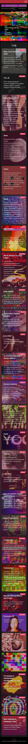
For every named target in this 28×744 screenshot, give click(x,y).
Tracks (23, 96)
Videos (23, 334)
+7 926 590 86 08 (22, 8)
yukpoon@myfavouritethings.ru (8, 8)
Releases (22, 76)
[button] (26, 2)
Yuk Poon (22, 697)
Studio (23, 312)
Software (22, 674)
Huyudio (22, 50)
